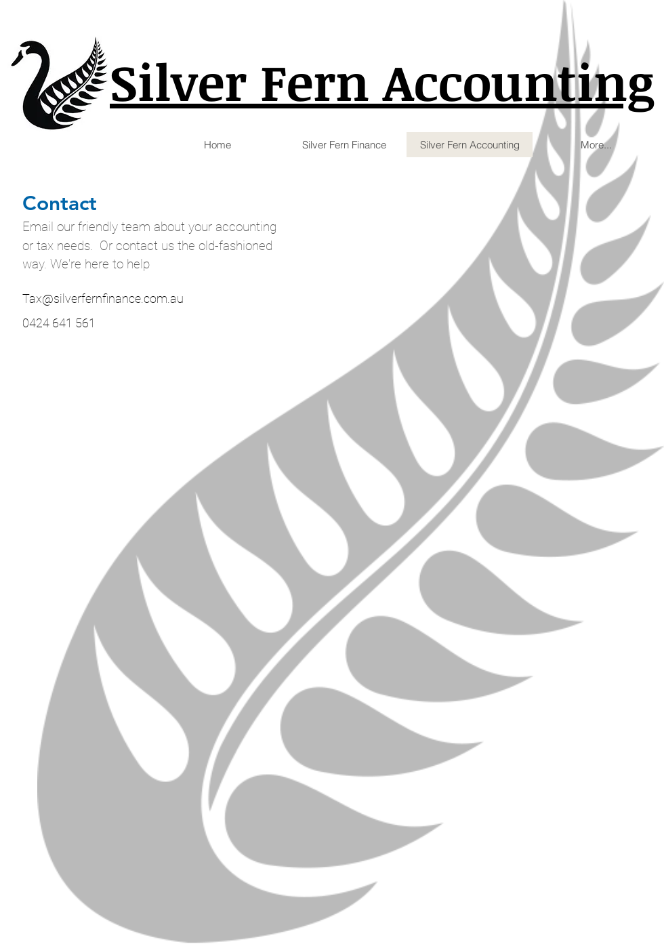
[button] (344, 144)
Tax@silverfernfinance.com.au (103, 298)
